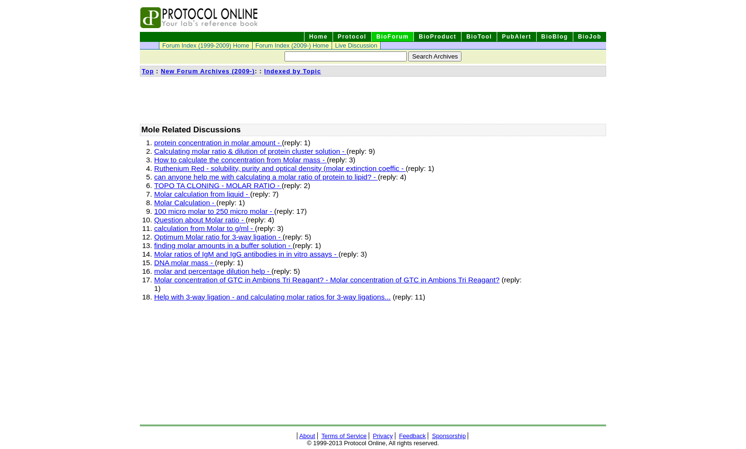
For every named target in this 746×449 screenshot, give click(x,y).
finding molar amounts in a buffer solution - (223, 245)
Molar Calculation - (185, 203)
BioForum (392, 36)
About (307, 435)
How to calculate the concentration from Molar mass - (240, 160)
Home (318, 36)
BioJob (589, 36)
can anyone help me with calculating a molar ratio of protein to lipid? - (266, 177)
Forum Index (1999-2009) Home (205, 45)
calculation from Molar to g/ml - (204, 228)
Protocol (352, 36)
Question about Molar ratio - (199, 220)
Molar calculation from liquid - (202, 194)
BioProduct (437, 36)
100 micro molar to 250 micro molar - (214, 211)
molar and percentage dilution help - (213, 271)
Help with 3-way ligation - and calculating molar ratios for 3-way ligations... (272, 297)
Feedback (412, 435)
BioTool (479, 36)
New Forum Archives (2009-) (208, 71)
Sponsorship (449, 435)
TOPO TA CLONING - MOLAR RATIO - (218, 185)
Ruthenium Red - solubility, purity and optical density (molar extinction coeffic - (280, 168)
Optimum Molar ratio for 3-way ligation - (218, 237)
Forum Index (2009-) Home (292, 45)
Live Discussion (356, 45)
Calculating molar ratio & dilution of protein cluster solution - (250, 151)
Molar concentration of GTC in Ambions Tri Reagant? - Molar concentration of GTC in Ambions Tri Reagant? (327, 280)
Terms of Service (343, 435)
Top (148, 71)
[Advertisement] (313, 100)
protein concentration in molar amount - (218, 143)
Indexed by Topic (292, 71)
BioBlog (554, 36)
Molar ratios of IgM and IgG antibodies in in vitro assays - (246, 254)
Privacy (383, 435)
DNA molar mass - (184, 263)
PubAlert (516, 36)
